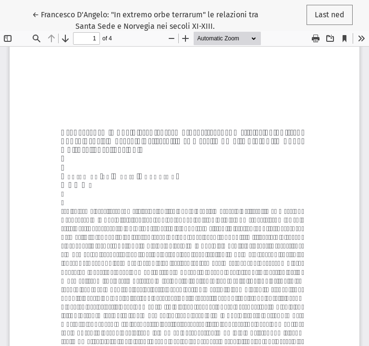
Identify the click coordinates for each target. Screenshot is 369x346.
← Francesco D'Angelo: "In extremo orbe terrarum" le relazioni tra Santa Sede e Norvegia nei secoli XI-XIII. (145, 20)
